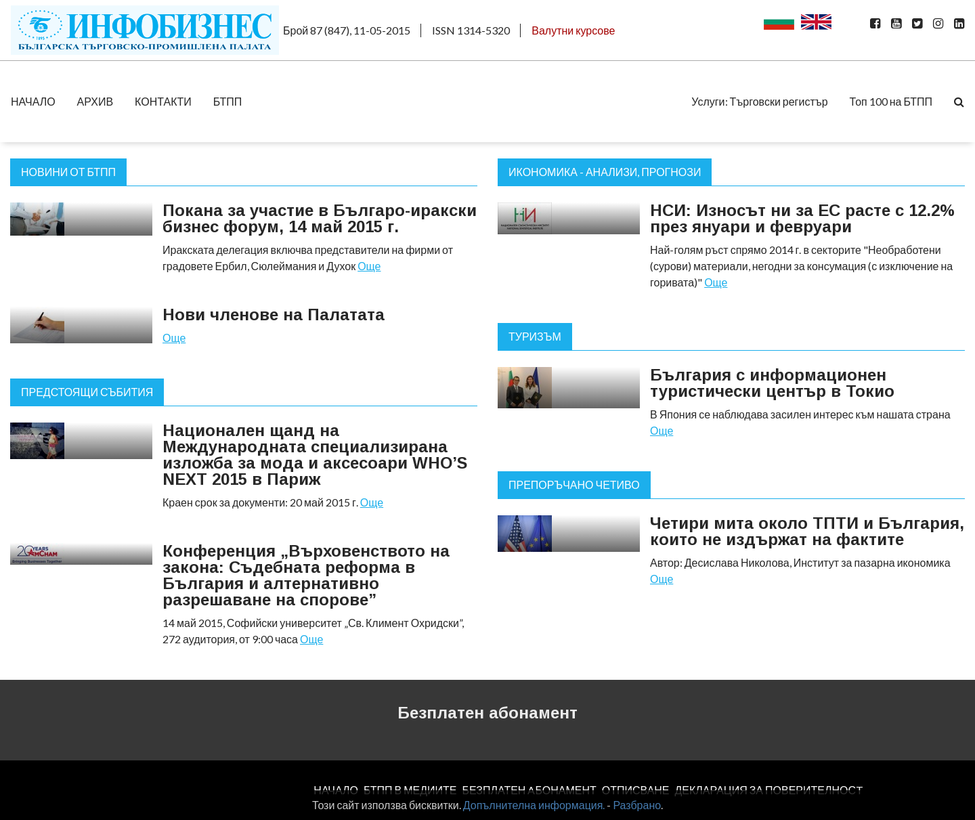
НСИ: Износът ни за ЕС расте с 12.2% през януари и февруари (802, 218)
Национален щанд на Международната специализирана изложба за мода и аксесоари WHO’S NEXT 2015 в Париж (314, 454)
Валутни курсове (573, 30)
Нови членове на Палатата (273, 314)
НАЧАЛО (33, 101)
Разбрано (637, 804)
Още (369, 265)
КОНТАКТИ (163, 101)
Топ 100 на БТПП (891, 101)
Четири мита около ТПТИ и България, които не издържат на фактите (807, 531)
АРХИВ (95, 101)
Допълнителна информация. (534, 804)
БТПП (227, 101)
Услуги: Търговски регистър (759, 101)
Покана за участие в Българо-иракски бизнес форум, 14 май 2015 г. (319, 218)
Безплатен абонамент (487, 713)
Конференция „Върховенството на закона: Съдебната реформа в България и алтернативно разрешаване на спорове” (306, 575)
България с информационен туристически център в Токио (772, 383)
